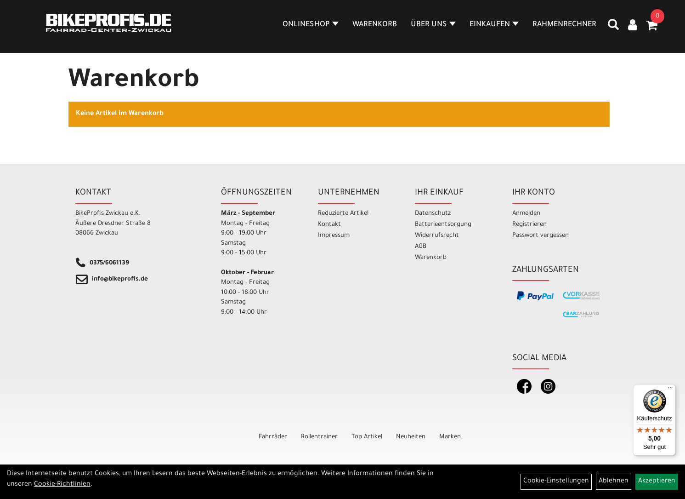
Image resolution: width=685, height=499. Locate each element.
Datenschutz (433, 213)
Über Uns (433, 25)
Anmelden (526, 213)
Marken (450, 437)
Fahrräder (273, 437)
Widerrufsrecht (437, 235)
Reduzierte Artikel (343, 213)
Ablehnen (613, 481)
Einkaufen (494, 25)
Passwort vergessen (540, 235)
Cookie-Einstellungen (556, 481)
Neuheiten (410, 437)
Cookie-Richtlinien (62, 484)
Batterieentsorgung (443, 224)
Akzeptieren (656, 481)
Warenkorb (374, 25)
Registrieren (529, 224)
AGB (420, 246)
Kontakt (329, 224)
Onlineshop (311, 25)
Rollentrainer (319, 437)
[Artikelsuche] (613, 28)
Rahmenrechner (564, 25)
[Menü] (670, 390)
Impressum (334, 235)
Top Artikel (366, 437)
